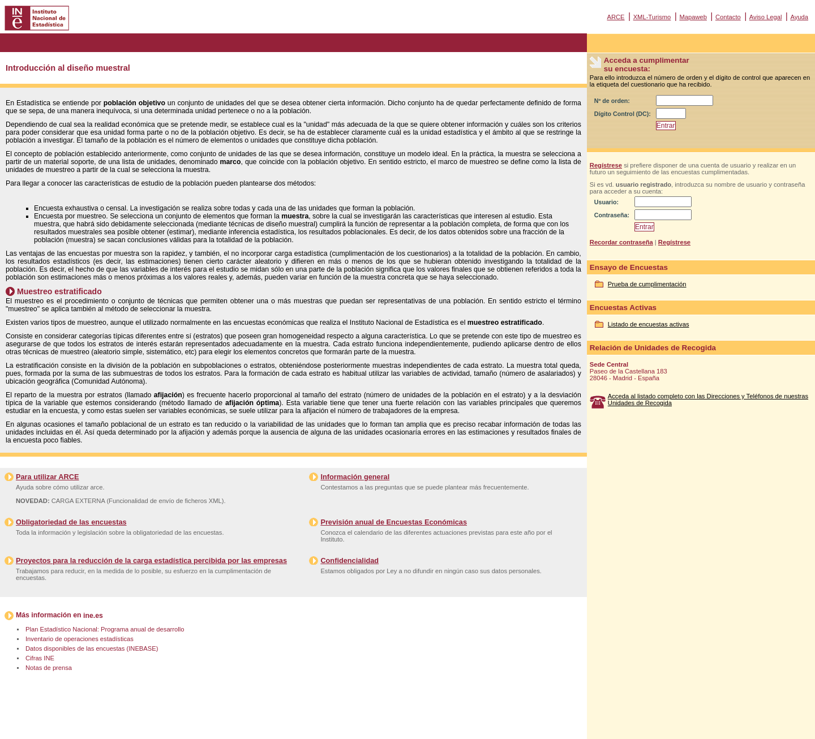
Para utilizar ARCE (47, 476)
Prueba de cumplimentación (647, 284)
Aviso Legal (765, 17)
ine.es (93, 616)
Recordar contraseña (621, 242)
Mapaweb (693, 17)
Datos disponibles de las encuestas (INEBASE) (91, 648)
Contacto (728, 17)
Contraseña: (611, 215)
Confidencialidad (349, 560)
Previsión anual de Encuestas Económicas (393, 522)
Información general (354, 476)
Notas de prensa (48, 667)
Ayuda (799, 17)
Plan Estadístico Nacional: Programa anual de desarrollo (104, 629)
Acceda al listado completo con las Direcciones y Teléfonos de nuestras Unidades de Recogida (708, 399)
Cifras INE (39, 658)
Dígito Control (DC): (622, 113)
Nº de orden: (612, 100)
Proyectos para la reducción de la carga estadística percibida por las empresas (151, 560)
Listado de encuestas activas (648, 324)
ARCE (615, 17)
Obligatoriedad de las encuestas (71, 522)
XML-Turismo (652, 17)
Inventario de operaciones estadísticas (79, 638)
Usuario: (606, 202)
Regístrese (606, 165)
